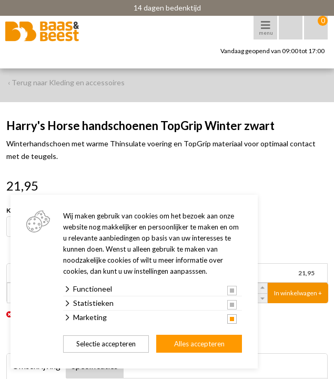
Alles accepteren (199, 344)
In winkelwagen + (298, 293)
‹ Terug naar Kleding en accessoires (66, 82)
